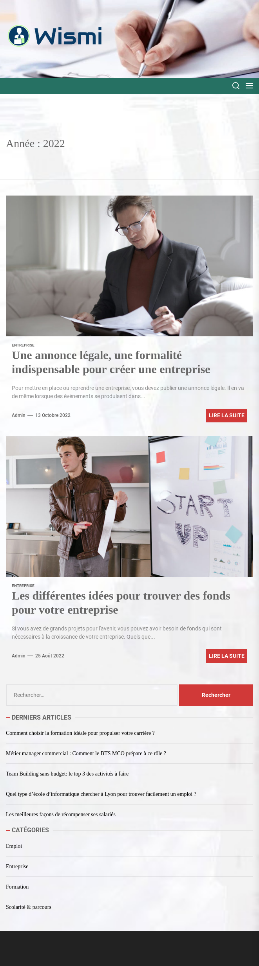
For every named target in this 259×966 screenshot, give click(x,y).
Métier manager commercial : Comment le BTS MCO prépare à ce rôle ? (86, 753)
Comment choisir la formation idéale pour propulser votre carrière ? (80, 733)
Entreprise (23, 345)
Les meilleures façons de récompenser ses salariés (61, 814)
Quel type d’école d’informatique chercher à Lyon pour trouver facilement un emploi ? (101, 794)
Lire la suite (227, 415)
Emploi (14, 846)
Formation (17, 887)
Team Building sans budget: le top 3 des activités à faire (67, 774)
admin (18, 415)
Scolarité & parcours (28, 907)
